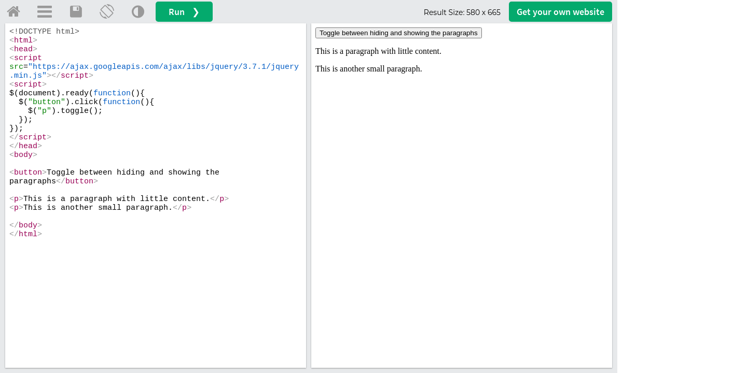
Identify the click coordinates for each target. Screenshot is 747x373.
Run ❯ (184, 12)
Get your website (560, 12)
